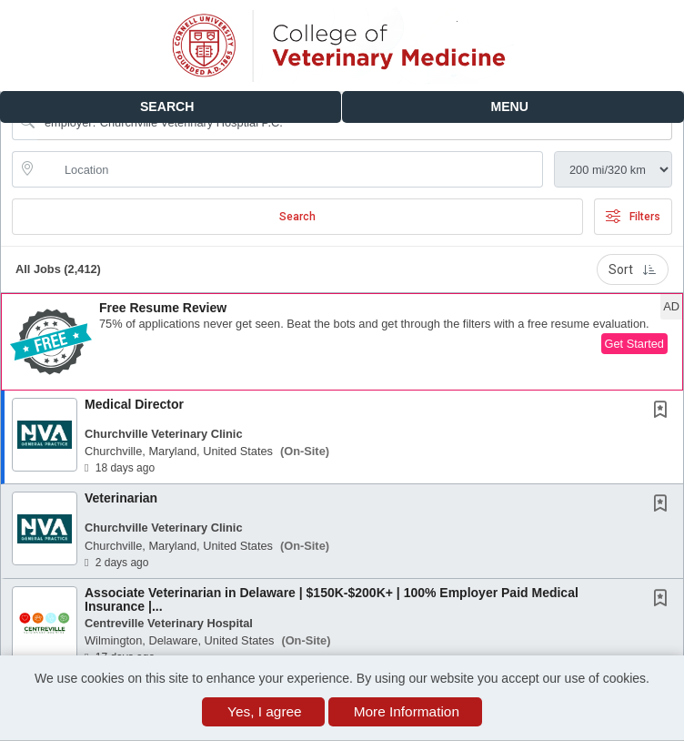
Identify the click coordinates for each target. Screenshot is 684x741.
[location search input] (290, 169)
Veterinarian (121, 498)
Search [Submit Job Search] (297, 216)
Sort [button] (633, 269)
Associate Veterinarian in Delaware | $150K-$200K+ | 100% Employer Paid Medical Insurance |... (331, 599)
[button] (513, 107)
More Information (406, 711)
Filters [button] (633, 217)
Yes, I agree (264, 711)
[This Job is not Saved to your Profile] (664, 411)
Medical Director (134, 404)
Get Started (634, 343)
